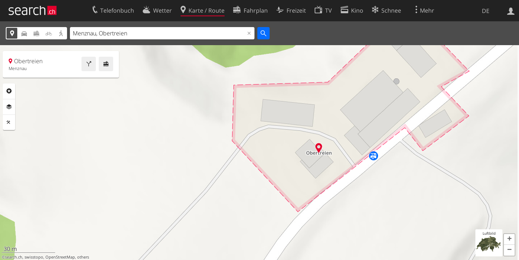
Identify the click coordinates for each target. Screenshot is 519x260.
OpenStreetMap (60, 257)
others (83, 257)
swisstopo (34, 257)
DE (485, 11)
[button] (509, 239)
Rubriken (9, 91)
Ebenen (9, 106)
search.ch (13, 257)
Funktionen (9, 122)
